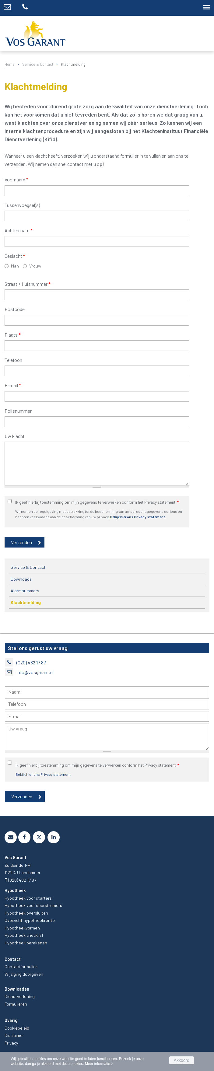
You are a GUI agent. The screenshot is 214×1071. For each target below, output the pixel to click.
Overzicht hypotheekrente (30, 920)
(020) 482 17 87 (31, 662)
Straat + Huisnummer (28, 284)
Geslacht (15, 256)
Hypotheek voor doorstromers (33, 905)
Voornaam (16, 179)
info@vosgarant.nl (35, 672)
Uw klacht (15, 436)
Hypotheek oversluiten (26, 912)
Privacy (11, 1042)
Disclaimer (14, 1035)
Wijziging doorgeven (24, 974)
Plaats (13, 335)
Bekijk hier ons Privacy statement (137, 517)
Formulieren (16, 1003)
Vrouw (35, 265)
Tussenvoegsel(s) (22, 205)
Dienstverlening (20, 996)
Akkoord (181, 1060)
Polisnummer (18, 411)
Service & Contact (37, 64)
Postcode (15, 309)
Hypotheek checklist (24, 935)
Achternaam (19, 230)
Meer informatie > (99, 1064)
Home (10, 64)
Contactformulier (21, 966)
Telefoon (13, 360)
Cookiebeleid (17, 1028)
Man (15, 265)
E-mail (13, 385)
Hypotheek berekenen (26, 942)
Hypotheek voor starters (28, 898)
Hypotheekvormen (22, 927)
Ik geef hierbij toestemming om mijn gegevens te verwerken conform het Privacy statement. (97, 502)
